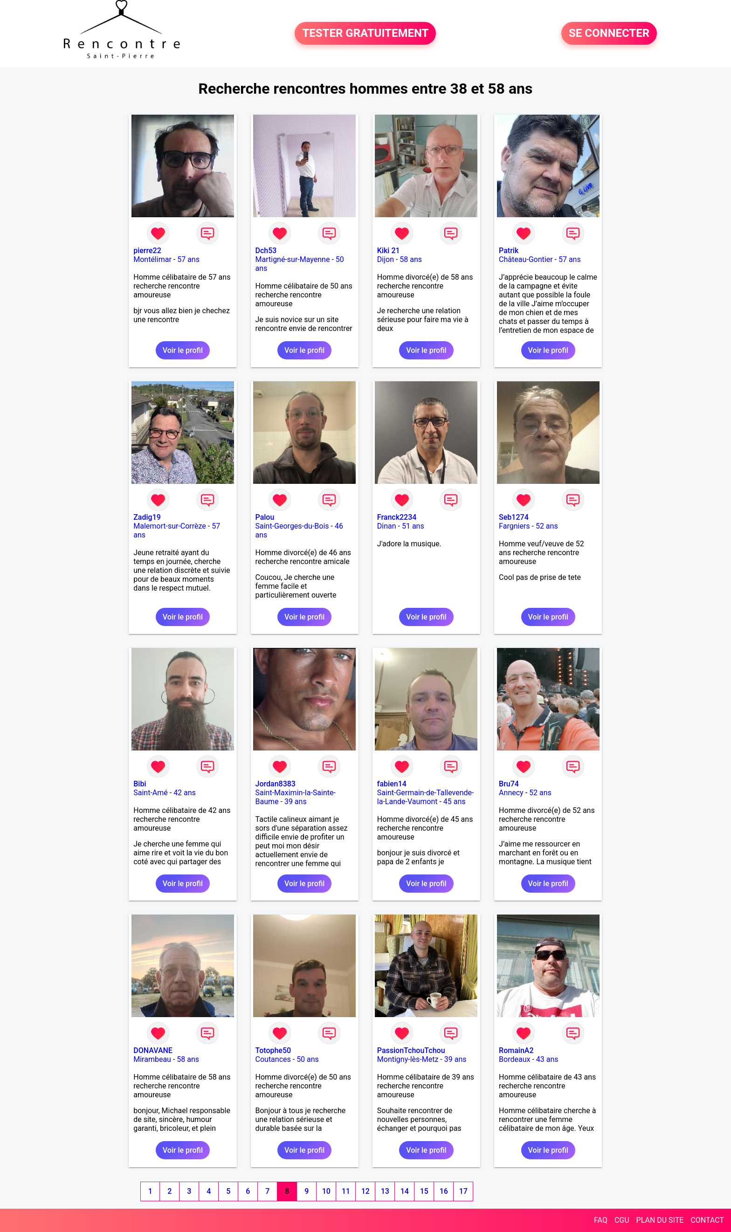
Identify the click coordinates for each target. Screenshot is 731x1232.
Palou (265, 517)
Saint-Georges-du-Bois (292, 526)
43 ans (547, 1059)
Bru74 (509, 783)
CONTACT (707, 1220)
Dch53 (266, 250)
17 (463, 1191)
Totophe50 (273, 1050)
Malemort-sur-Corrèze (169, 526)
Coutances (273, 1059)
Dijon (385, 259)
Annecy (511, 792)
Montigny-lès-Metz (408, 1059)
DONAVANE (152, 1050)
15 (424, 1191)
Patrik (508, 250)
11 (346, 1191)
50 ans (308, 1059)
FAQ (600, 1220)
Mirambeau (152, 1059)
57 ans (188, 259)
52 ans (547, 526)
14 (404, 1191)
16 (444, 1191)
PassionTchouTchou (411, 1050)
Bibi (139, 783)
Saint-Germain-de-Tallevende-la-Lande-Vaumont (425, 797)
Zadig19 (147, 517)
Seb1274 (514, 517)
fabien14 (392, 783)
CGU (621, 1220)
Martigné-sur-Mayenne (292, 259)
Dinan (386, 526)
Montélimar (152, 259)
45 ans (454, 801)
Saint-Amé (150, 792)
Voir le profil (183, 350)
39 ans (295, 801)
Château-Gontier (525, 259)
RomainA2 (516, 1050)
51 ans (413, 526)
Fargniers (514, 526)
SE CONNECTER (609, 33)
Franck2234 (397, 517)
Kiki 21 (388, 250)
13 (385, 1191)
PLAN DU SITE (660, 1220)
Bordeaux (514, 1059)
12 (365, 1191)
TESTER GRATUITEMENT (365, 33)
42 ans (184, 792)
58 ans (411, 259)
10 (326, 1191)
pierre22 (147, 250)
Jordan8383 (275, 783)
